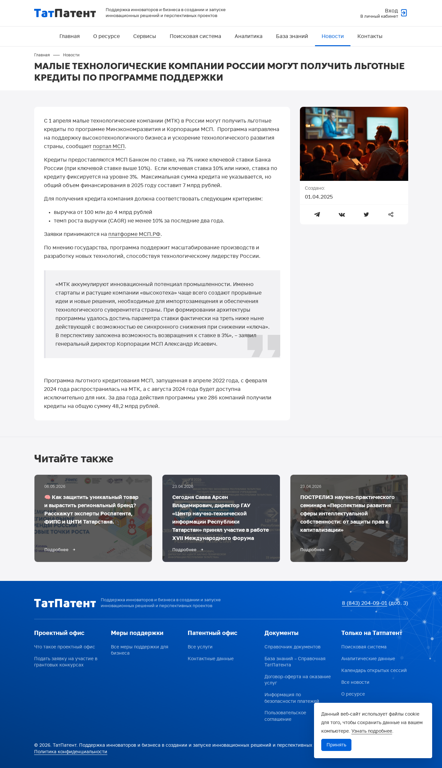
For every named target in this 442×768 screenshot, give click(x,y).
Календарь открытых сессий (374, 670)
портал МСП (109, 146)
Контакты (370, 36)
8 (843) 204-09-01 (364, 603)
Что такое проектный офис (64, 646)
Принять (336, 744)
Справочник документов (292, 646)
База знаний (292, 36)
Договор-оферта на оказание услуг (297, 680)
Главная (69, 36)
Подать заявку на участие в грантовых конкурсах (65, 662)
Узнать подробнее (371, 731)
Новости (333, 36)
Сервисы (144, 36)
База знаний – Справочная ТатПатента (295, 662)
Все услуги (200, 646)
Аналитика (249, 36)
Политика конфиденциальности (70, 752)
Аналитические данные (368, 658)
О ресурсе (106, 36)
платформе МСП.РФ (134, 234)
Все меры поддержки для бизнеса (139, 650)
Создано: (315, 188)
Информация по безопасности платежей (291, 698)
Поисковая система (195, 36)
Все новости (355, 682)
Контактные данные (211, 658)
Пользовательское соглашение (285, 716)
